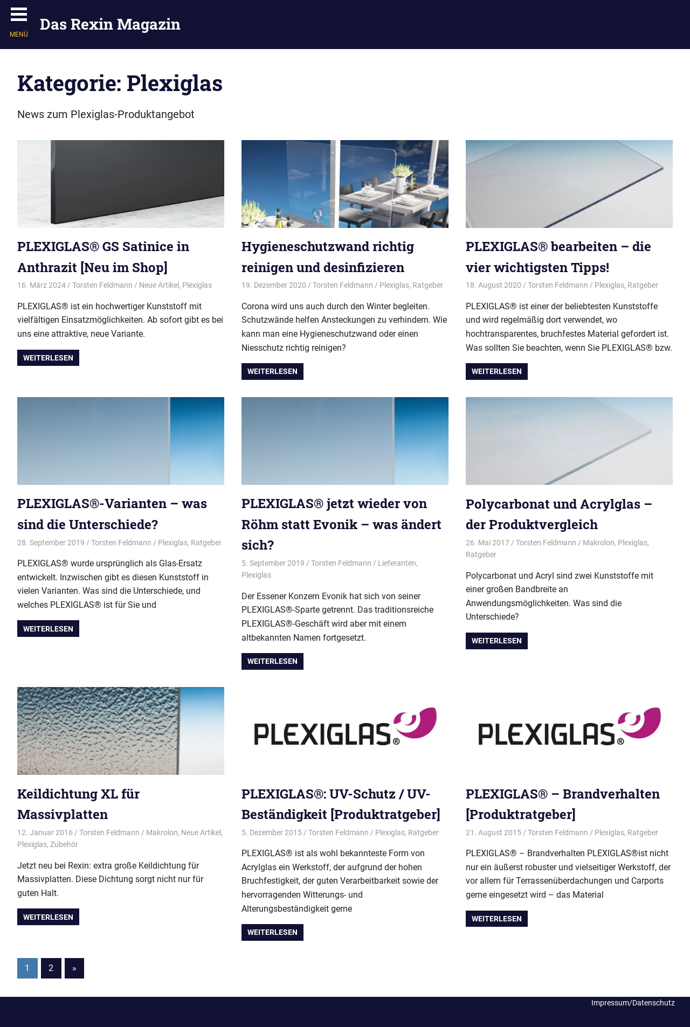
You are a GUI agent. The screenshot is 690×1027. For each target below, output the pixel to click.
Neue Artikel (159, 285)
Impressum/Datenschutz (633, 1002)
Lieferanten (397, 563)
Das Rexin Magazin (110, 24)
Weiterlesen (48, 357)
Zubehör (64, 844)
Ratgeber (427, 285)
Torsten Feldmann (102, 285)
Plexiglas (197, 285)
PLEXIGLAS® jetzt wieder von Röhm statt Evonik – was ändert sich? (341, 524)
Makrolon (599, 542)
